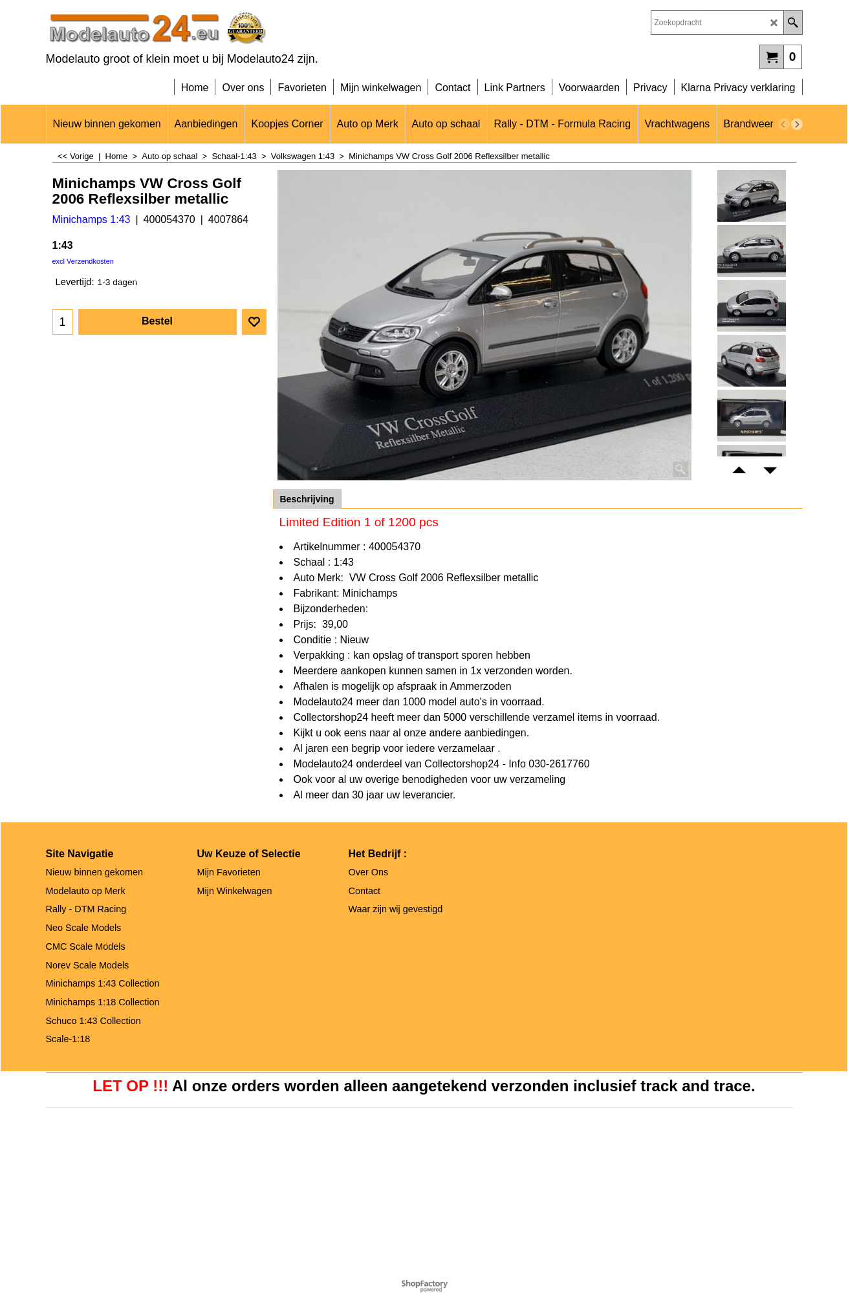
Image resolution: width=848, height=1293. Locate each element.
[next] (797, 124)
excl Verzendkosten (83, 261)
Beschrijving (307, 499)
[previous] (784, 124)
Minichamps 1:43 (91, 219)
